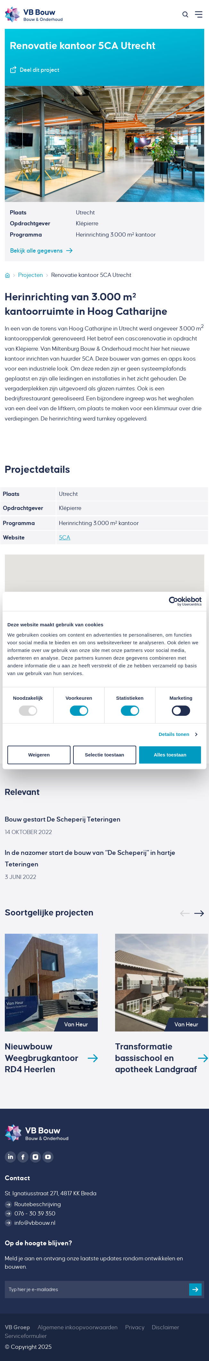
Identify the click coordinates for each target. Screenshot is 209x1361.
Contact (17, 1177)
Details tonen (174, 734)
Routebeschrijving (37, 1204)
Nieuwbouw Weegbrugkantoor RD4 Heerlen (42, 1058)
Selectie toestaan (104, 754)
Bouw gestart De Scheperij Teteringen (63, 819)
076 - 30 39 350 (34, 1213)
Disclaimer (165, 1327)
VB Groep (17, 1327)
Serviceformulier (26, 1336)
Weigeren (39, 754)
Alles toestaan (170, 754)
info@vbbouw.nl (34, 1223)
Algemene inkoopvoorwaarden (78, 1327)
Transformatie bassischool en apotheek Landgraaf (156, 1058)
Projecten (30, 275)
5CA (64, 537)
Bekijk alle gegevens (36, 250)
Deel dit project (39, 70)
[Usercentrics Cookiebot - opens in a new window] (174, 601)
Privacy (135, 1327)
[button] (185, 14)
